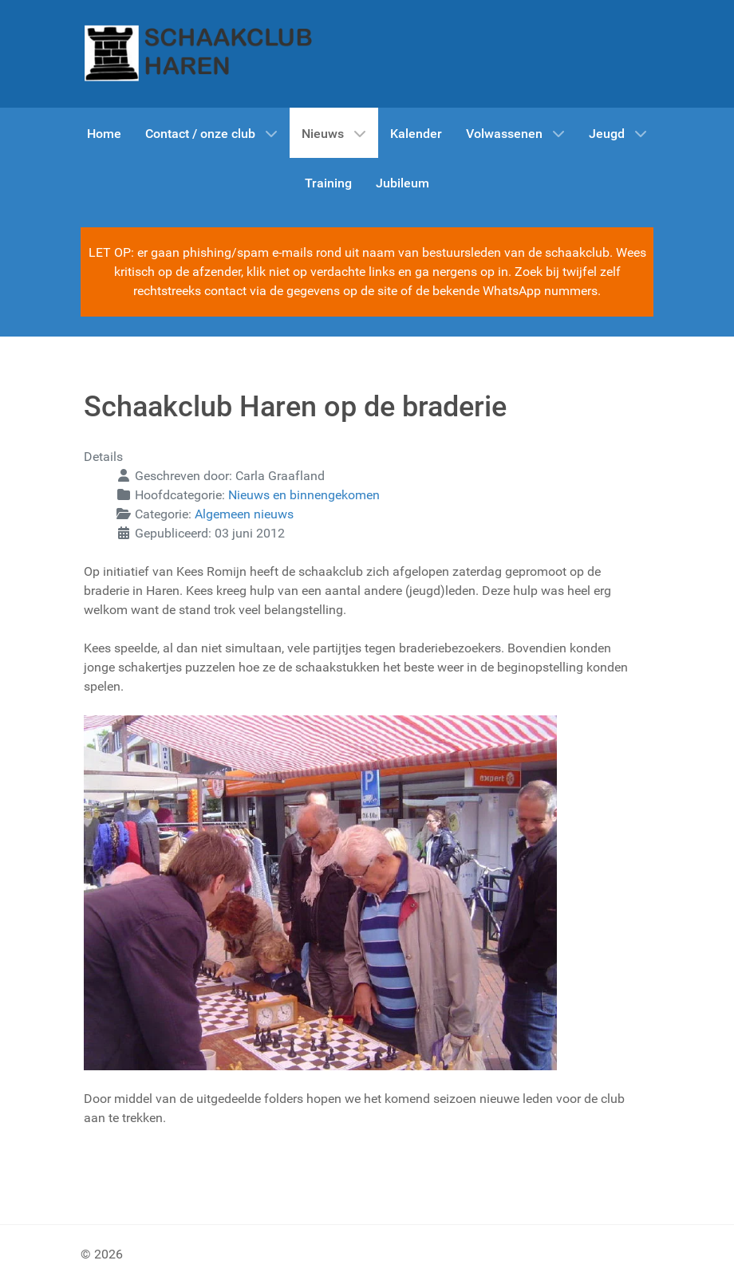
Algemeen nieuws (244, 514)
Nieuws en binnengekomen (304, 494)
